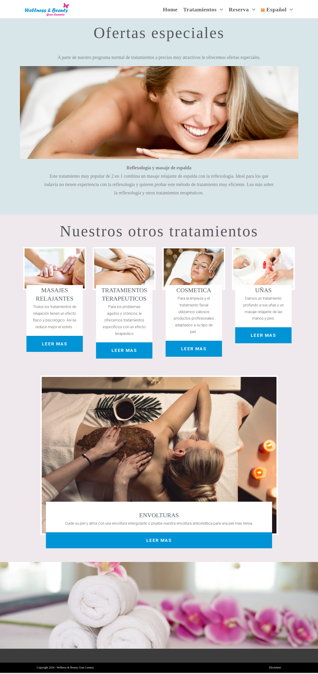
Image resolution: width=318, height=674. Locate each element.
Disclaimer (275, 668)
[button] (54, 344)
